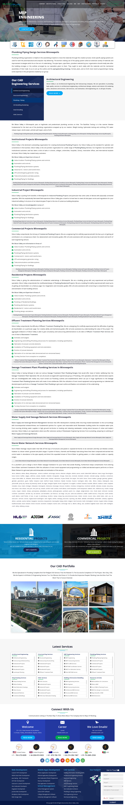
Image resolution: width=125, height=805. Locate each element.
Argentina (110, 498)
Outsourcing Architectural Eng (21, 661)
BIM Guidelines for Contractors (99, 681)
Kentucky (34, 483)
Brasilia (19, 503)
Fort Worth (80, 478)
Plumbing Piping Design (35, 52)
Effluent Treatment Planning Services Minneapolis (38, 320)
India (90, 481)
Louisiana (84, 483)
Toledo (80, 496)
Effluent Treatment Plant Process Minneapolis (73, 360)
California (32, 476)
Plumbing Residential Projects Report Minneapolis (90, 316)
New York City (36, 488)
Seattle (85, 493)
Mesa (19, 486)
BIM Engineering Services (71, 681)
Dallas (21, 478)
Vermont (21, 498)
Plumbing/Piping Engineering (98, 658)
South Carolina (109, 493)
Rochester (14, 493)
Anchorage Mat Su (66, 503)
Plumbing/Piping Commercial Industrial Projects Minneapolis (88, 221)
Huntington (81, 481)
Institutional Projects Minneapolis (30, 139)
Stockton (50, 496)
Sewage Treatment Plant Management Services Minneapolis (96, 411)
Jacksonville (15, 483)
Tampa (55, 496)
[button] (9, 21)
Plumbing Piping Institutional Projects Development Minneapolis (56, 184)
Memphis (14, 486)
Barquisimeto (48, 501)
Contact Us (27, 29)
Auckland (87, 503)
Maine (105, 483)
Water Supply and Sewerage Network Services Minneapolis (87, 437)
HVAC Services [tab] (17, 114)
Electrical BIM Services (70, 696)
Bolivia (105, 501)
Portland (65, 491)
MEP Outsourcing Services (72, 661)
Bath (105, 503)
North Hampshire (71, 488)
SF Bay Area (101, 493)
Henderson (57, 481)
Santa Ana (73, 493)
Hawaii (51, 481)
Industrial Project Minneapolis (27, 190)
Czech (13, 506)
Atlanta (74, 473)
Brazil (23, 503)
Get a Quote (31, 550)
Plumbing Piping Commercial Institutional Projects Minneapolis (91, 182)
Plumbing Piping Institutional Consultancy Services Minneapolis (60, 182)
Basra (101, 503)
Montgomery (80, 486)
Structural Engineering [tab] (20, 95)
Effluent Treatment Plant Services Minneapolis (43, 362)
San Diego (61, 493)
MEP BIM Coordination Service (73, 666)
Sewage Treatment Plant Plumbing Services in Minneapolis (42, 367)
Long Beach (65, 483)
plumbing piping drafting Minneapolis (43, 133)
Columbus (103, 476)
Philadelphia (43, 491)
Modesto (67, 486)
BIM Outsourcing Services (71, 687)
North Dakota (62, 488)
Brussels (38, 503)
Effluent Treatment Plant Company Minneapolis (50, 363)
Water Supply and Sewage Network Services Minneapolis (41, 417)
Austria (24, 501)
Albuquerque (33, 473)
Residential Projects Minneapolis (29, 274)
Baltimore (94, 473)
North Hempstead (82, 488)
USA (110, 496)
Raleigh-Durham (85, 491)
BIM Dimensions (95, 696)
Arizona (58, 473)
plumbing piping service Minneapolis (77, 133)
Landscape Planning (18, 672)
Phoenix (50, 491)
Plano (60, 491)
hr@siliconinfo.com (62, 732)
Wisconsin (65, 498)
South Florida (24, 496)
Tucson (90, 496)
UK (112, 496)
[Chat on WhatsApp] (82, 760)
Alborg (79, 503)
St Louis (31, 496)
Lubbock (95, 483)
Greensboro (21, 481)
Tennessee (71, 496)
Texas (75, 496)
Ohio (94, 488)
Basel (97, 503)
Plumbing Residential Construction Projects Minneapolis (27, 315)
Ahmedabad (90, 498)
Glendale (14, 481)
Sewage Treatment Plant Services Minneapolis (43, 411)
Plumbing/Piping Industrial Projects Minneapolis (78, 223)
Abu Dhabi (78, 498)
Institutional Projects (18, 663)
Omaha (107, 488)
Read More (54, 93)
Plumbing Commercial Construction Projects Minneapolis (30, 269)
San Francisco (54, 493)
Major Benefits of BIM (96, 693)
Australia (18, 501)
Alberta (75, 503)
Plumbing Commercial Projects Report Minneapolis (94, 271)
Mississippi (56, 486)
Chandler (43, 476)
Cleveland (80, 476)
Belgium (70, 501)
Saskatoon (80, 493)
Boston (18, 476)
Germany (104, 478)
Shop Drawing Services (19, 681)
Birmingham (89, 501)
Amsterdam (98, 498)
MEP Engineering (69, 658)
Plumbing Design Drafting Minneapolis (23, 133)
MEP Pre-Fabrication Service (72, 669)
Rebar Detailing (17, 684)
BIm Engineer (68, 684)
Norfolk (48, 488)
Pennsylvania (35, 491)
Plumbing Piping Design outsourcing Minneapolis (99, 133)
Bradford (14, 503)
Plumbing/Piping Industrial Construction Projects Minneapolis (28, 221)
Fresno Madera (92, 478)
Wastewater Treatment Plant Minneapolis (95, 360)
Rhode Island (97, 491)
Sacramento (21, 493)
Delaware (28, 478)
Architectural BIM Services (71, 690)
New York (29, 488)
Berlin (84, 501)
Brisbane (28, 503)
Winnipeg (59, 498)
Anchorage (52, 473)
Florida (67, 478)
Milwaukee (35, 486)
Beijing (61, 501)
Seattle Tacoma (92, 493)
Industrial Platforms (18, 693)
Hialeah (63, 481)
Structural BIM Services (71, 693)
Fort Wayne (73, 478)
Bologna (110, 501)
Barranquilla (55, 501)
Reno (91, 491)
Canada (38, 476)
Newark (43, 488)
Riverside (110, 491)
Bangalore (34, 501)
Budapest (50, 503)
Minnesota (49, 486)
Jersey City (22, 483)
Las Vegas (44, 483)
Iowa (111, 481)
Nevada (104, 486)
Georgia (99, 478)
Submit (113, 802)
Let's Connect (115, 4)
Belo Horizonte (78, 501)
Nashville (93, 486)
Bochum (96, 501)
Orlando (24, 491)
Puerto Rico (72, 491)
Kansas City (28, 483)
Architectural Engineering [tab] (21, 90)
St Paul (36, 496)
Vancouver (15, 498)
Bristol (33, 503)
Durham (51, 478)
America (40, 473)
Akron (13, 473)
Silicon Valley (72, 803)
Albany (27, 473)
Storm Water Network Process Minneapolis (47, 460)
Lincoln (60, 483)
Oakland (90, 488)
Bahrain (29, 501)
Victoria (26, 498)
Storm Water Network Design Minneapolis (25, 460)
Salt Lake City (29, 493)
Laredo (39, 483)
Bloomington (109, 473)
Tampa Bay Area (63, 496)
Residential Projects (18, 669)
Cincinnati (74, 476)
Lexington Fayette (52, 483)
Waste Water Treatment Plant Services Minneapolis (68, 362)
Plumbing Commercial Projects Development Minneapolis (45, 271)
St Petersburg (43, 496)
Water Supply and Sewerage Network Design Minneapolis (28, 437)
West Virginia (48, 498)
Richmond (104, 491)
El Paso (63, 478)
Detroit (38, 478)
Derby (17, 506)
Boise (13, 476)
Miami (23, 486)
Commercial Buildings (18, 696)
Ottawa (29, 491)
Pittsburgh (56, 491)
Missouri (61, 486)
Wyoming (71, 498)
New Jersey (110, 486)
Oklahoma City (100, 488)
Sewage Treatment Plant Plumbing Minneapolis (74, 413)
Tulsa (94, 496)
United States (100, 496)
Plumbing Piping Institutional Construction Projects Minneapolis (28, 182)
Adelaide (84, 498)
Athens (14, 501)
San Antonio (37, 493)
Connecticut (109, 476)
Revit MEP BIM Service (70, 672)
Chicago (62, 476)
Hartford (46, 481)
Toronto (84, 496)
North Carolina (54, 488)
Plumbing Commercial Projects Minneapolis (83, 269)
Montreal (87, 486)
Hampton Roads (38, 481)
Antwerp (104, 498)
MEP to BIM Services (70, 663)
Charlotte (49, 476)
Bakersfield (88, 473)
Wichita (54, 498)
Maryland (110, 483)
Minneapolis (41, 486)
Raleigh (78, 491)
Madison (100, 483)
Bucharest (43, 503)
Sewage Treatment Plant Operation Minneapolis (49, 409)
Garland (110, 478)
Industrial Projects (17, 666)
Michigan (28, 486)
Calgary (27, 476)
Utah (106, 496)
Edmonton (57, 478)
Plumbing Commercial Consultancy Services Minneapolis (58, 269)
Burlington (110, 503)
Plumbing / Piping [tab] (18, 100)
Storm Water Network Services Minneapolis (34, 443)
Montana (73, 486)
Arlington (68, 473)
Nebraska (98, 486)
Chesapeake (55, 476)
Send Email (97, 738)
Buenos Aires (57, 503)
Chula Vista (68, 476)
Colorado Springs (94, 476)
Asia (83, 503)
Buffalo (22, 476)
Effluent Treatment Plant (45, 672)
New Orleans (22, 488)
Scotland (78, 483)
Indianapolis (106, 481)
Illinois (95, 481)
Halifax (31, 481)
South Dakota (16, 496)
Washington (40, 498)
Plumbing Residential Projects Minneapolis (79, 315)
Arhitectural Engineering (19, 658)
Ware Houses (16, 690)
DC (24, 478)
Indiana (100, 481)
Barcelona (40, 501)
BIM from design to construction (99, 690)
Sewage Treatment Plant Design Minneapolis (26, 409)
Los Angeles (72, 483)
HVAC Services (42, 681)
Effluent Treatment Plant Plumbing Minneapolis (74, 363)
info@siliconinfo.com (97, 732)
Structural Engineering (45, 658)
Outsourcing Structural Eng (46, 661)
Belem (66, 501)
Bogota (101, 501)
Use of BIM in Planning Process (99, 687)
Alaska (23, 473)
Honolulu (68, 481)
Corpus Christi (15, 478)
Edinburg (22, 506)
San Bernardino (45, 493)
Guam (26, 481)
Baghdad (93, 503)
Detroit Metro (44, 478)
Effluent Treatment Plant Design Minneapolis (26, 360)
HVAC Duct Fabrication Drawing (47, 696)
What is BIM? (94, 684)
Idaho (86, 481)
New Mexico (15, 488)
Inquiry (102, 4)
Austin (82, 473)
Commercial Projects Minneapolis (29, 228)
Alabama (18, 473)
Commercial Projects (96, 663)
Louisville (89, 483)
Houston (74, 481)
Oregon (19, 491)
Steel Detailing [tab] (18, 110)
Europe (27, 506)
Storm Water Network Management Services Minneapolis (95, 460)
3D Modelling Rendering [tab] (20, 105)
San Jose (67, 493)
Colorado (86, 476)
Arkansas (63, 473)
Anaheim (45, 473)
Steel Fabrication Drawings (20, 687)
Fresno (85, 478)
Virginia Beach (33, 498)
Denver (34, 478)
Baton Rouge (101, 473)
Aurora (78, 473)
